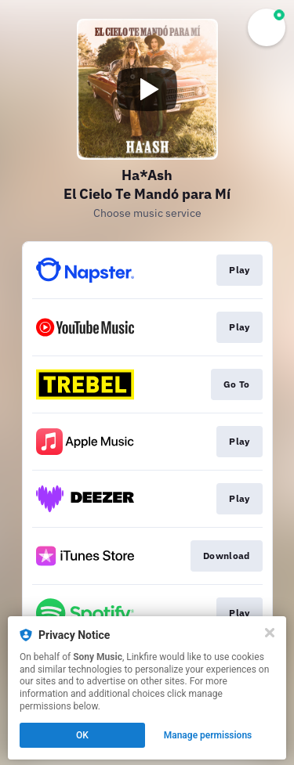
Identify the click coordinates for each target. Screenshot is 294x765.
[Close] (269, 632)
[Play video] (147, 89)
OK (82, 735)
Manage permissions (208, 735)
